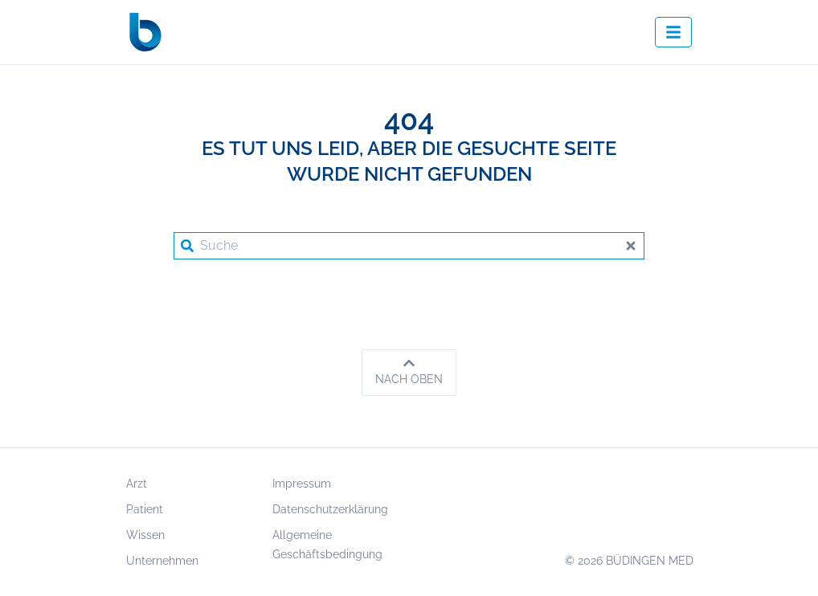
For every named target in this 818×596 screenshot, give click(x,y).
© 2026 (629, 560)
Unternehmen (162, 560)
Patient (144, 509)
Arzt (136, 483)
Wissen (145, 535)
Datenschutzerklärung (330, 509)
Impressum (301, 483)
